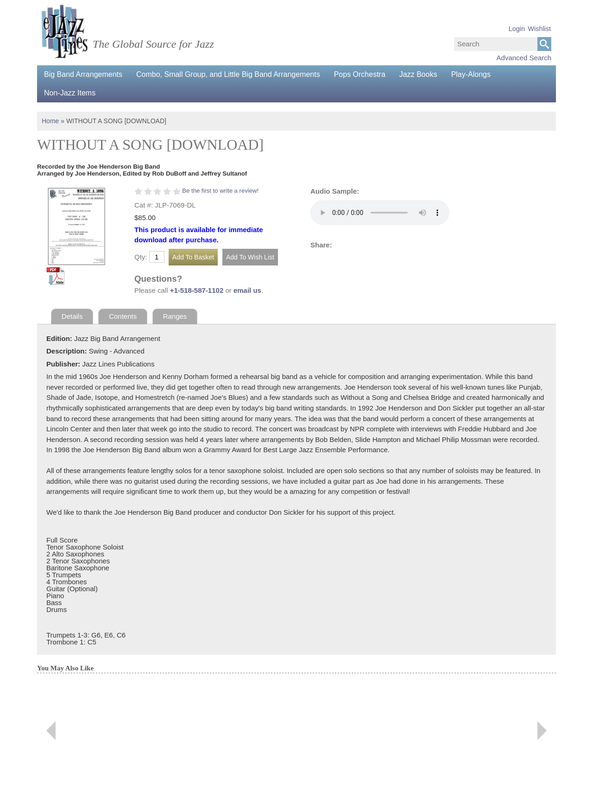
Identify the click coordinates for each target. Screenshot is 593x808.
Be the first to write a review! (220, 190)
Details (72, 316)
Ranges (175, 316)
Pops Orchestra (359, 74)
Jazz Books (418, 74)
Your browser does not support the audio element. (379, 212)
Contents (123, 316)
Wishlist (539, 28)
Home (50, 121)
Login (517, 28)
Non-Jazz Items (69, 93)
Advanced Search (524, 58)
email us (247, 290)
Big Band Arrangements (83, 74)
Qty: (140, 256)
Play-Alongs (471, 74)
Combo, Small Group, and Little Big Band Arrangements (228, 74)
